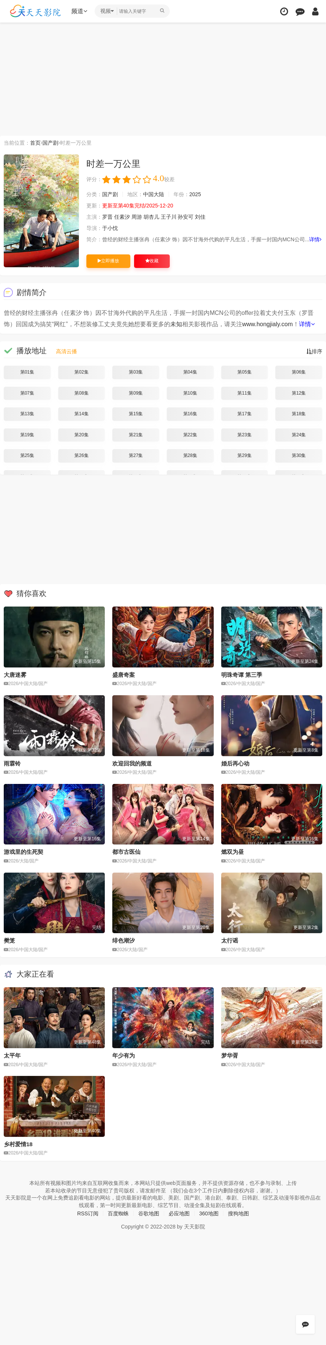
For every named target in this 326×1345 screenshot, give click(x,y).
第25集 (27, 455)
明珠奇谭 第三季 (241, 675)
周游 (136, 217)
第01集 (27, 372)
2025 (195, 194)
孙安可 (185, 217)
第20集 (81, 434)
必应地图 (179, 1213)
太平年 (12, 1055)
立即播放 (108, 260)
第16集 (190, 413)
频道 (79, 11)
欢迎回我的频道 (132, 763)
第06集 (299, 372)
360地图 (208, 1213)
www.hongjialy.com (267, 324)
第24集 (299, 434)
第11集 (244, 393)
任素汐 (122, 217)
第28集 (190, 455)
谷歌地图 (148, 1213)
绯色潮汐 (123, 940)
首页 (35, 143)
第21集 (136, 434)
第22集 (190, 434)
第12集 (299, 393)
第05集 (244, 372)
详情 (315, 239)
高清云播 (66, 351)
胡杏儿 (151, 217)
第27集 (136, 455)
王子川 (169, 217)
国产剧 (50, 143)
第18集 (299, 413)
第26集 (81, 455)
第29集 (244, 455)
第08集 (81, 393)
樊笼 (9, 940)
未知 (176, 324)
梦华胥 (229, 1055)
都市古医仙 (126, 852)
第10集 (190, 393)
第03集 (136, 372)
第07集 (27, 393)
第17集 (244, 413)
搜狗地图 (238, 1213)
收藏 (151, 260)
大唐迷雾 (15, 675)
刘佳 (200, 217)
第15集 (136, 413)
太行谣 (229, 940)
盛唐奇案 (123, 675)
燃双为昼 (232, 852)
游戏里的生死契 (23, 852)
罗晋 (107, 217)
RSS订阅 (87, 1213)
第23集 (244, 434)
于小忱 (110, 228)
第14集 (81, 413)
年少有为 (123, 1055)
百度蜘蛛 (118, 1213)
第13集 (27, 413)
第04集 (190, 372)
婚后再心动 (235, 763)
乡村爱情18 (18, 1144)
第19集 (27, 434)
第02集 (81, 372)
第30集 (299, 455)
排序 (314, 351)
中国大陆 (153, 194)
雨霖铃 (12, 763)
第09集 (136, 393)
